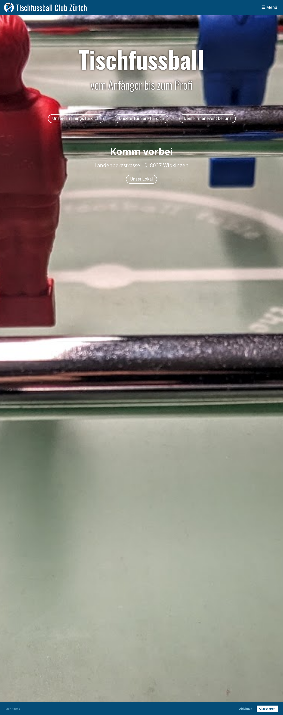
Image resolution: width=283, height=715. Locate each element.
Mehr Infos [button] (13, 709)
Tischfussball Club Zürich (51, 7)
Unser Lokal (141, 179)
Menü (269, 7)
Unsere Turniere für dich (141, 118)
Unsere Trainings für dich (75, 118)
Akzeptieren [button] (267, 708)
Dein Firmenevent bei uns (208, 118)
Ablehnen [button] (245, 708)
